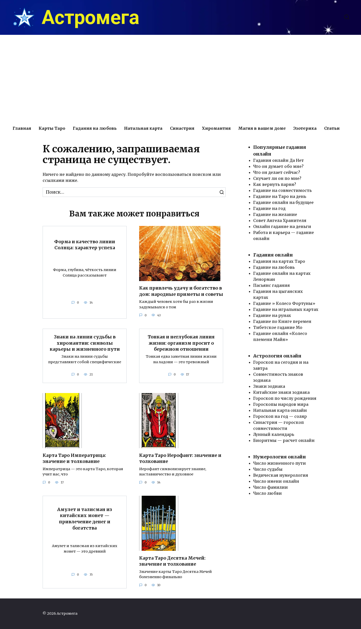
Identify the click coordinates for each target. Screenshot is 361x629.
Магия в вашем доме (262, 128)
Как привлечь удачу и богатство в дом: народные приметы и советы (181, 291)
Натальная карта (143, 128)
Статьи (332, 128)
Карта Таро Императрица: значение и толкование (74, 458)
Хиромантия (216, 128)
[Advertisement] (180, 78)
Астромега (90, 17)
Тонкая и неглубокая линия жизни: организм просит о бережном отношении (181, 343)
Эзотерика (305, 128)
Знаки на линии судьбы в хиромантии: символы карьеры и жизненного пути (85, 343)
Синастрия (182, 128)
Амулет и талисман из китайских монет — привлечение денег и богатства (84, 519)
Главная (22, 128)
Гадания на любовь (95, 128)
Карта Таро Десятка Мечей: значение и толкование (172, 561)
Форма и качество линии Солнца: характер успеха (84, 244)
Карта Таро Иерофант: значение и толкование (180, 458)
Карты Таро (52, 128)
